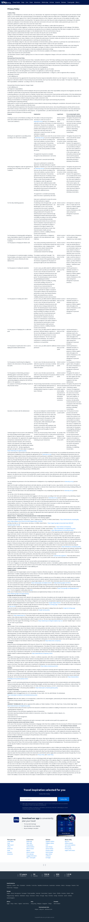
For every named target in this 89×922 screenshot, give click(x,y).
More (77, 2)
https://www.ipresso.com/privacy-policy (71, 546)
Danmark (38, 893)
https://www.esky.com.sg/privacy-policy (16, 450)
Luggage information (31, 856)
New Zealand (57, 903)
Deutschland (44, 893)
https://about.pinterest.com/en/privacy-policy (62, 530)
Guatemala (52, 885)
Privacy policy (68, 848)
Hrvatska (63, 893)
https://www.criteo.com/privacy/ (53, 640)
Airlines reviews (30, 848)
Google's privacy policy (44, 610)
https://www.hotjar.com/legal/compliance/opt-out (50, 621)
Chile (18, 885)
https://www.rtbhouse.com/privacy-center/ (42, 653)
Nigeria (20, 903)
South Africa (26, 903)
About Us (67, 841)
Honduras (58, 885)
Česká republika (31, 893)
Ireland (68, 893)
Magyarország (10, 895)
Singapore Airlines (50, 841)
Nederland (22, 895)
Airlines (52, 2)
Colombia (28, 885)
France (54, 893)
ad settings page (53, 604)
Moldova (17, 895)
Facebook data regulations (59, 555)
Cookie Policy (50, 754)
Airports (57, 2)
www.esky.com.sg (38, 121)
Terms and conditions (70, 845)
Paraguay (15, 887)
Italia (72, 893)
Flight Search (10, 845)
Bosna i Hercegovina (16, 893)
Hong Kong (33, 903)
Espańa (50, 893)
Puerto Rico (10, 887)
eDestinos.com (48, 909)
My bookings (68, 847)
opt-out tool (12, 606)
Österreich (32, 895)
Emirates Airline (49, 850)
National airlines (30, 847)
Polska (37, 895)
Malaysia (39, 903)
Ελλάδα (58, 893)
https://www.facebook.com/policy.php (69, 519)
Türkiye (50, 903)
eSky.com (41, 909)
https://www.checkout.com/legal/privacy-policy (18, 706)
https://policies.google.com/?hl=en (62, 583)
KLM (47, 845)
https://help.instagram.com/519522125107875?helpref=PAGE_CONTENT (25, 521)
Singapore (44, 903)
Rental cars (10, 848)
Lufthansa (48, 856)
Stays (22, 2)
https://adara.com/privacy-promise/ (49, 666)
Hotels (8, 847)
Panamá (73, 885)
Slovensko (60, 895)
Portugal (42, 895)
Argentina (9, 885)
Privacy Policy (41, 754)
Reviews (63, 2)
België (8, 893)
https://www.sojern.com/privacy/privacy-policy (47, 687)
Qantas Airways (49, 848)
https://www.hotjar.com (19, 615)
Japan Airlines (49, 854)
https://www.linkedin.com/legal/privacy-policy (65, 528)
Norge (27, 895)
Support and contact (70, 850)
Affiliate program (69, 843)
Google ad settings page (69, 608)
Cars (27, 2)
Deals (31, 2)
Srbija (46, 895)
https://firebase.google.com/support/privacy (18, 593)
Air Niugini (48, 857)
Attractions (37, 2)
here (31, 590)
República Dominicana (43, 885)
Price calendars (30, 854)
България (24, 893)
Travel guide (70, 2)
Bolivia (14, 885)
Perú (77, 885)
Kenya (11, 903)
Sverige (55, 895)
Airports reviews (30, 852)
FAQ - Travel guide (30, 857)
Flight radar (29, 843)
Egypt (8, 903)
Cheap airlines (29, 845)
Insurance (9, 852)
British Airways (49, 852)
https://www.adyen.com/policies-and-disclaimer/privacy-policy (22, 695)
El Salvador (22, 885)
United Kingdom (11, 898)
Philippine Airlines (50, 843)
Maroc (16, 903)
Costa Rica (34, 885)
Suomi (65, 895)
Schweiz (70, 895)
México (63, 885)
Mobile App (45, 2)
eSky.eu (36, 909)
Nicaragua (68, 885)
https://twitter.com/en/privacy (63, 526)
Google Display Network (55, 602)
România (51, 895)
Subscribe (63, 799)
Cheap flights (16, 2)
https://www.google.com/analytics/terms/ (41, 583)
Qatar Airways (49, 847)
